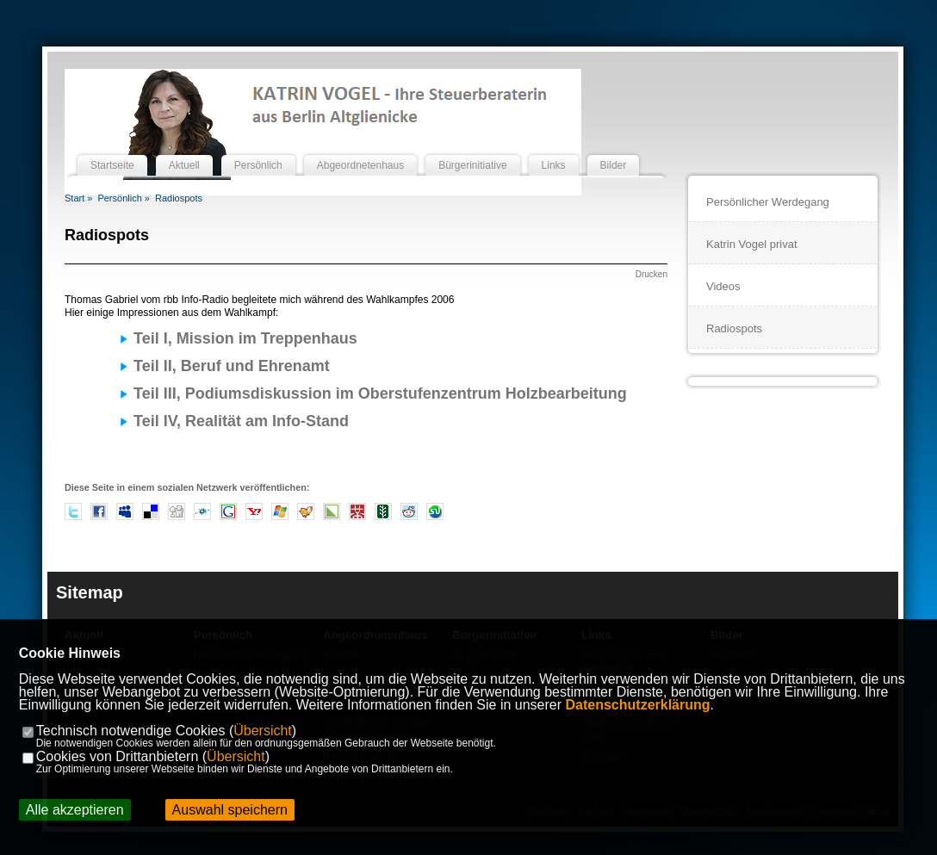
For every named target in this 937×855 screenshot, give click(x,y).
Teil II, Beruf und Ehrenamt (231, 366)
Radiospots (178, 198)
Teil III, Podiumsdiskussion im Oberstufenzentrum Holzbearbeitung (380, 393)
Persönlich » (123, 198)
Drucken (651, 274)
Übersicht (262, 730)
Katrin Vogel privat (751, 244)
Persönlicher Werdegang (767, 201)
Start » (78, 198)
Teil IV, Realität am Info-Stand (241, 421)
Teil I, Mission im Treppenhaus (245, 338)
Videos (723, 286)
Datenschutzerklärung (638, 704)
